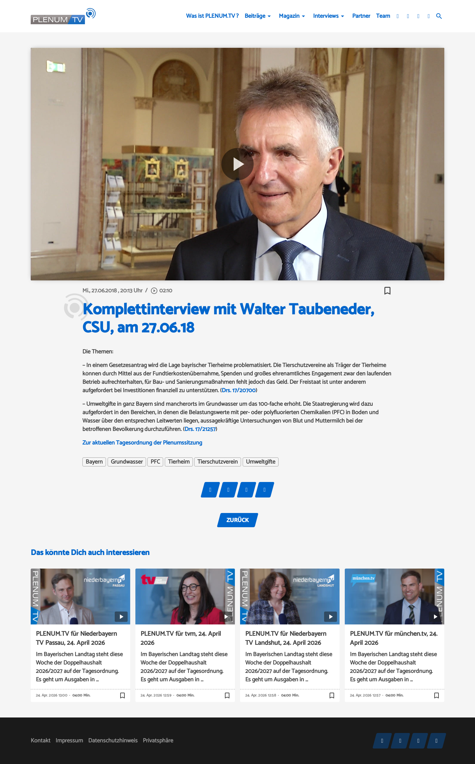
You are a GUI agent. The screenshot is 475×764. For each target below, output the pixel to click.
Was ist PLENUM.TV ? (212, 16)
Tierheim (179, 461)
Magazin (289, 16)
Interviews (326, 16)
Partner (361, 16)
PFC (155, 461)
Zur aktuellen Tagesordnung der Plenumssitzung (142, 443)
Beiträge (255, 16)
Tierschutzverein (217, 461)
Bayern (94, 461)
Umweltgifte (260, 461)
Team (383, 16)
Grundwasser (127, 461)
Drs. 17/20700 (239, 390)
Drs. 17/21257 (200, 429)
